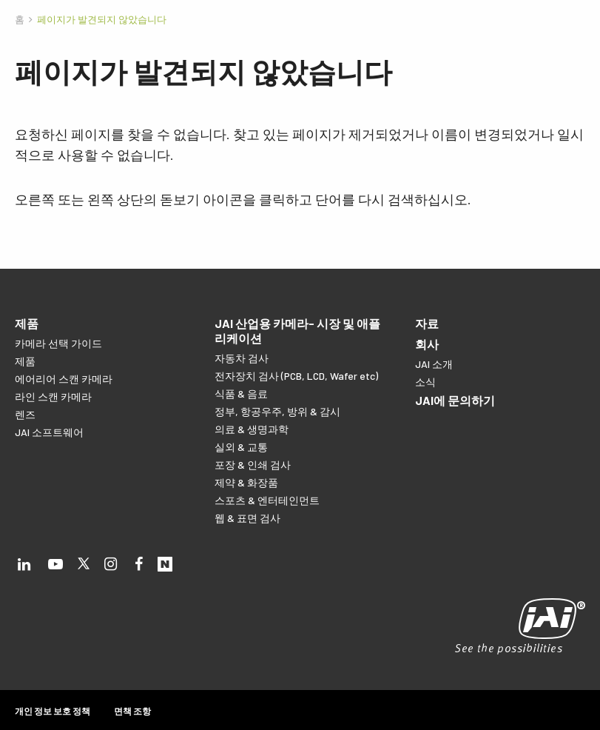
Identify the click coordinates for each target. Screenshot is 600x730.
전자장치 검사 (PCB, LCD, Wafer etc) (296, 375)
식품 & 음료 (241, 393)
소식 (425, 381)
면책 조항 (132, 711)
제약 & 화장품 (246, 482)
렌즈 (25, 414)
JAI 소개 (434, 364)
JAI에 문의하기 (455, 400)
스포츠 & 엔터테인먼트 (267, 500)
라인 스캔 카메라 (53, 396)
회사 (427, 344)
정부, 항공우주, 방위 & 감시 (277, 411)
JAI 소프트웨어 (49, 432)
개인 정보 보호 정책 (52, 711)
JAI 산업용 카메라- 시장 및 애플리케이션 (297, 330)
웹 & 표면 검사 (247, 518)
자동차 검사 (242, 358)
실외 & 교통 (241, 447)
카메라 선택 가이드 (58, 343)
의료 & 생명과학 (252, 429)
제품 (26, 323)
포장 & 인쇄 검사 (253, 464)
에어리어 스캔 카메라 (63, 378)
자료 (427, 323)
